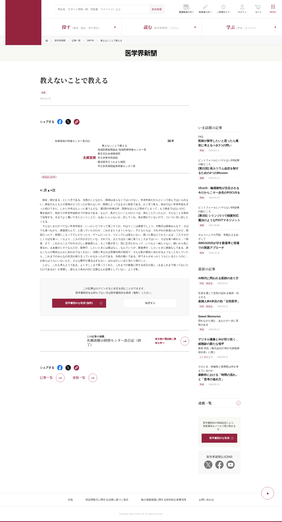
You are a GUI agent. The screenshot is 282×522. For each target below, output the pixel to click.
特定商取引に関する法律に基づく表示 (107, 499)
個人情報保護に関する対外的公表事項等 (163, 499)
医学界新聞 (60, 40)
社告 (70, 499)
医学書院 (23, 22)
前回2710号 (49, 176)
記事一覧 (76, 40)
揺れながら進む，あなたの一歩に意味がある (218, 320)
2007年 (90, 40)
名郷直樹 (89, 158)
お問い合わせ (206, 499)
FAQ (218, 141)
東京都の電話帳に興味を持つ (165, 341)
